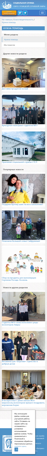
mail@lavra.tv (36, 443)
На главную (7, 19)
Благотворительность (23, 19)
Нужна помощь (9, 22)
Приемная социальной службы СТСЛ (19, 162)
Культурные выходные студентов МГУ (19, 125)
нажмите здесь (20, 446)
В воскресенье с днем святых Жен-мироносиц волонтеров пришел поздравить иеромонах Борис (23, 402)
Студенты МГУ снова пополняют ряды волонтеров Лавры (20, 323)
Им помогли (9, 45)
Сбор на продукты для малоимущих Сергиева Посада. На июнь (19, 278)
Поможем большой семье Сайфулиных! (21, 241)
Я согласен (17, 449)
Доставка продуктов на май (15, 88)
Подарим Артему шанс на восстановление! (22, 204)
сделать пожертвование (9, 13)
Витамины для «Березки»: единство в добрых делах (20, 362)
